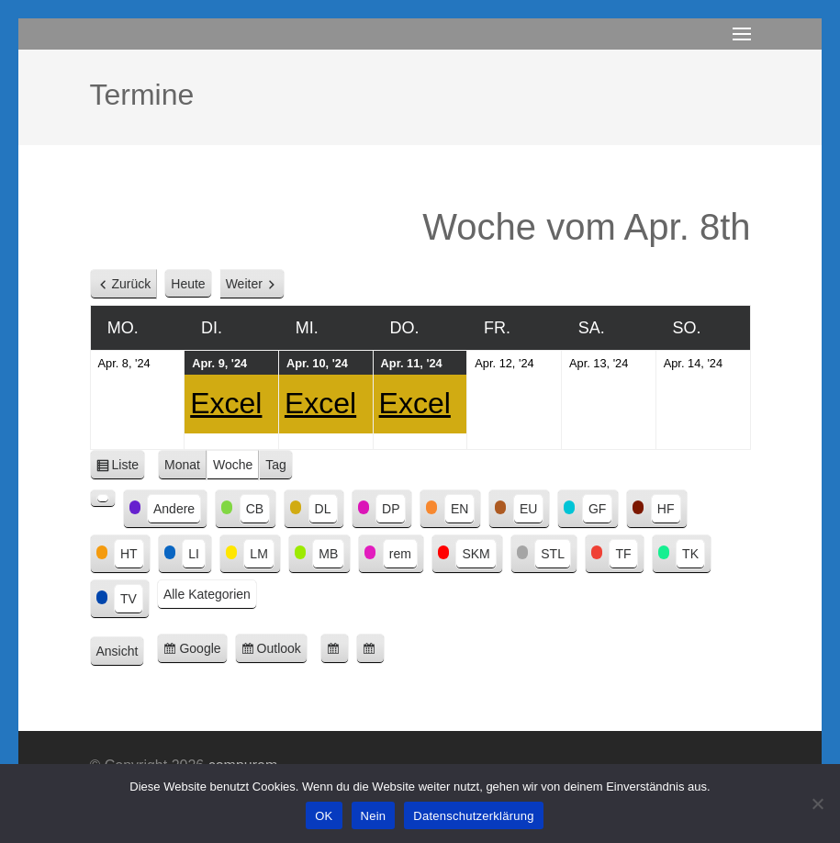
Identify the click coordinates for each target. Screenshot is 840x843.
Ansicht (120, 652)
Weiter (244, 283)
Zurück (131, 283)
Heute (188, 283)
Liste (129, 468)
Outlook (282, 651)
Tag (275, 464)
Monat (182, 464)
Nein (373, 816)
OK (323, 816)
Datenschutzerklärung (473, 816)
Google (203, 651)
